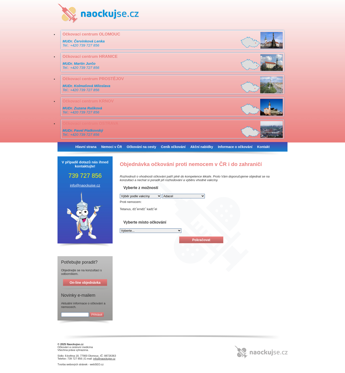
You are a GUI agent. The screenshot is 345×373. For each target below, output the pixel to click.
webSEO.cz (97, 364)
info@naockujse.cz (85, 185)
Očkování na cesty (141, 147)
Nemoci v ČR (111, 147)
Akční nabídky (201, 147)
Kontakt (263, 147)
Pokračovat (201, 240)
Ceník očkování (173, 147)
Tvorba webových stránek (72, 364)
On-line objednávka (84, 282)
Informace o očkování (235, 147)
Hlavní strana (86, 147)
